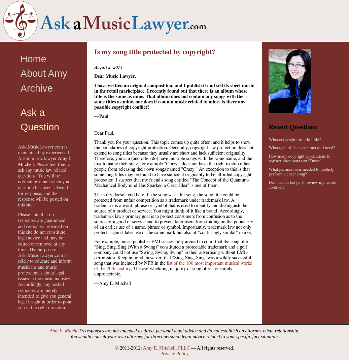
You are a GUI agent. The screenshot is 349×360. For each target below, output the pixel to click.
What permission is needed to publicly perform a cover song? (301, 171)
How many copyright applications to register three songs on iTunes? (299, 158)
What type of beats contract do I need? (302, 148)
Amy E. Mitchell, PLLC (166, 348)
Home (33, 59)
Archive (37, 88)
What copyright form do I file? (295, 140)
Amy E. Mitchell (65, 330)
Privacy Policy (174, 353)
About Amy (44, 73)
